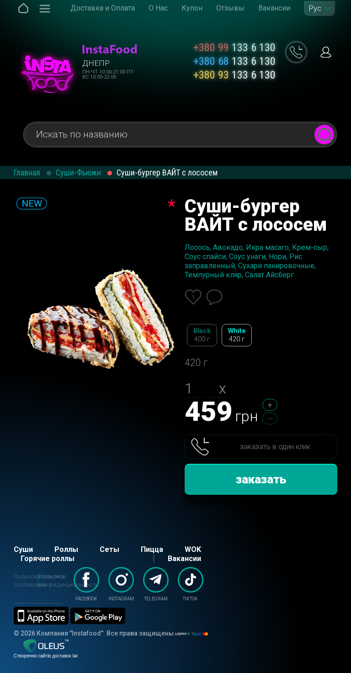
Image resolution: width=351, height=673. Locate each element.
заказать (261, 479)
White (236, 335)
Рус (314, 8)
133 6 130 (234, 47)
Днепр (96, 63)
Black (202, 335)
